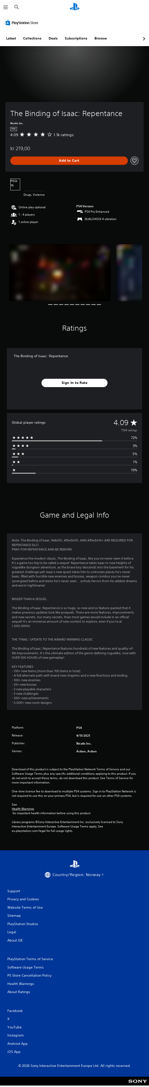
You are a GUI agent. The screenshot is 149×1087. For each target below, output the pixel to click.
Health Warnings (23, 809)
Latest (11, 38)
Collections (32, 38)
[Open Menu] (5, 7)
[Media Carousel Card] (60, 272)
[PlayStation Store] (23, 22)
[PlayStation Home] (74, 7)
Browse (101, 38)
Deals (53, 38)
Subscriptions (76, 38)
